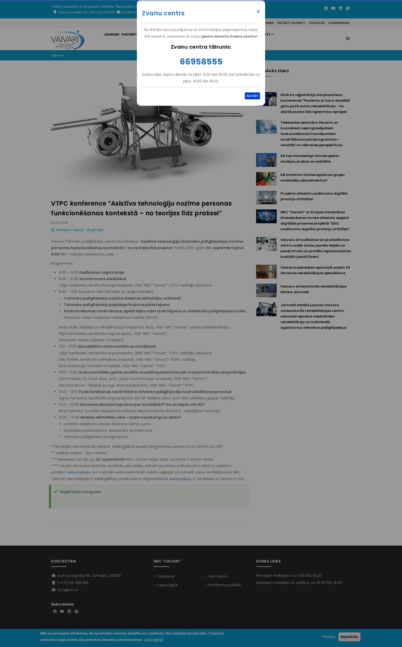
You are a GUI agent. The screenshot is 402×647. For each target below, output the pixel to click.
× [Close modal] (258, 11)
